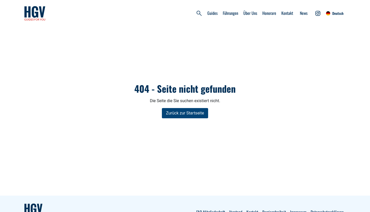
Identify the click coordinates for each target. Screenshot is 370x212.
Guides (212, 13)
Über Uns (250, 13)
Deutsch (335, 13)
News (304, 13)
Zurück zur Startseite (185, 113)
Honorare (269, 13)
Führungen (230, 13)
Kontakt (287, 13)
